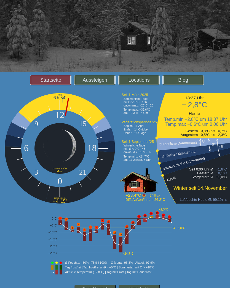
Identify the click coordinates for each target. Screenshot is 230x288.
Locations (139, 80)
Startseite (50, 80)
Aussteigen (95, 80)
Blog (183, 80)
